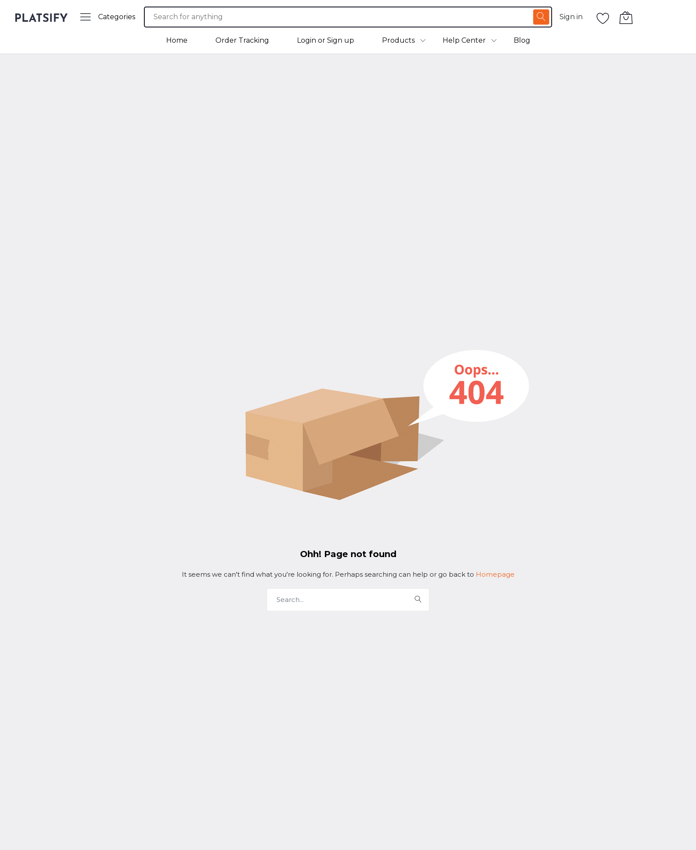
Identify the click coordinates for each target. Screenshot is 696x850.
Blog (522, 40)
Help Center (464, 40)
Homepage (494, 574)
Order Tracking (242, 40)
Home (177, 40)
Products (398, 40)
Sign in (571, 17)
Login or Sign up (325, 40)
